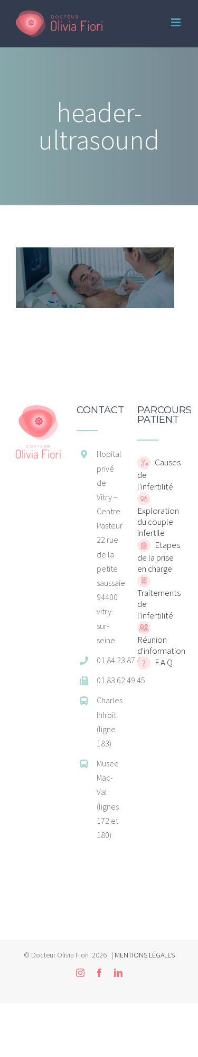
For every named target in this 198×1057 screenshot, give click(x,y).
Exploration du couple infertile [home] (158, 522)
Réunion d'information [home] (161, 645)
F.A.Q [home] (163, 662)
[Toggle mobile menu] (176, 22)
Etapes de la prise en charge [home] (158, 556)
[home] (38, 410)
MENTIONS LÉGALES (145, 955)
